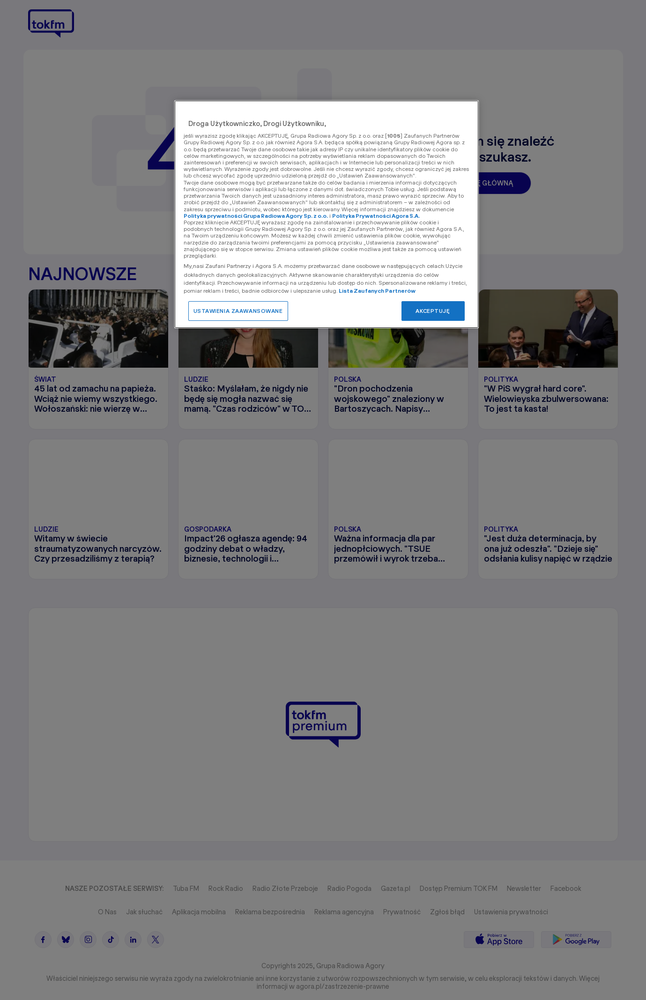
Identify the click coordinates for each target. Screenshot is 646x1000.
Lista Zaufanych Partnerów (377, 291)
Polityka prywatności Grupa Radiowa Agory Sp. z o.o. (256, 216)
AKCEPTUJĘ (433, 311)
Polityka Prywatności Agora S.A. (376, 216)
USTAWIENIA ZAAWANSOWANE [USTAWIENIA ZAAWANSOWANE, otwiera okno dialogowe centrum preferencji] (238, 311)
